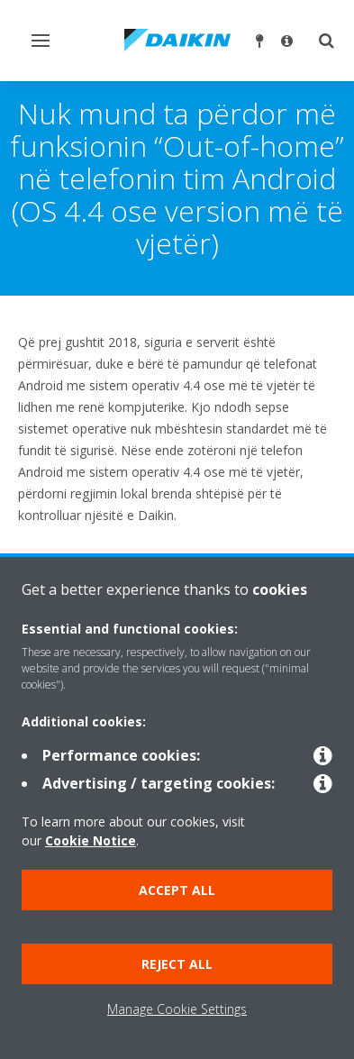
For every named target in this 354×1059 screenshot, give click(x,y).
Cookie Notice (90, 840)
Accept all (177, 890)
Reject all (177, 963)
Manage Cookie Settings (177, 1009)
